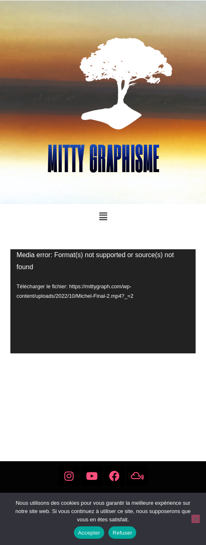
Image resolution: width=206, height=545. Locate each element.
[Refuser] (195, 519)
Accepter (89, 533)
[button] (103, 216)
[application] (103, 301)
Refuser (122, 533)
